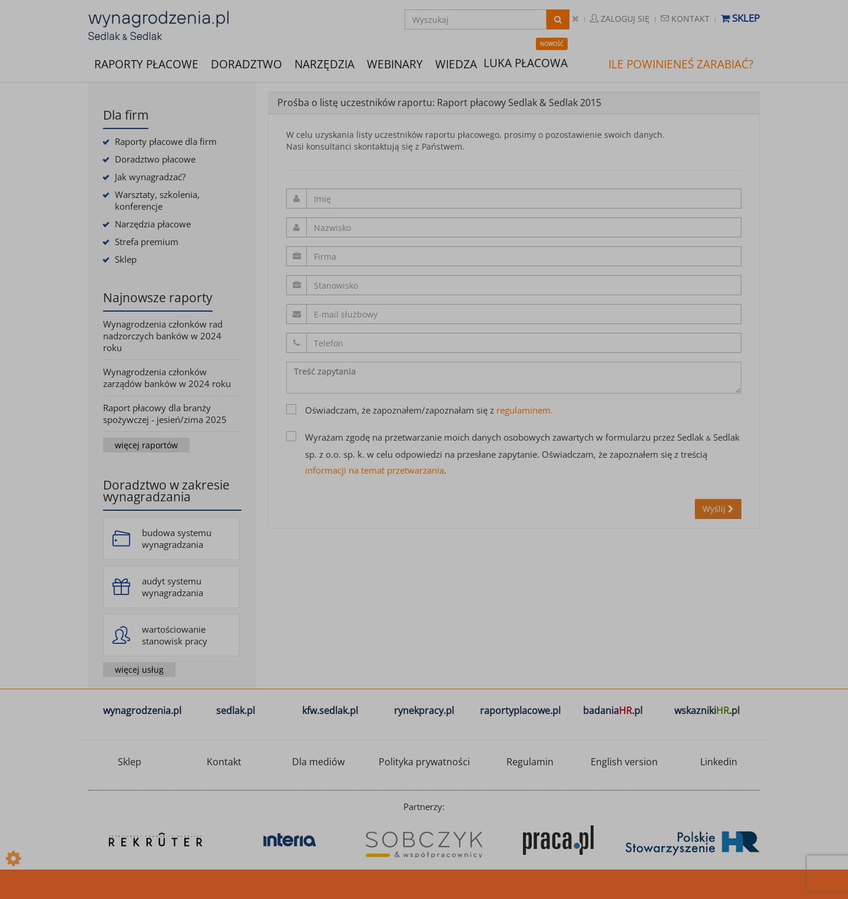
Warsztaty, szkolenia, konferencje (157, 200)
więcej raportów (146, 445)
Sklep (740, 18)
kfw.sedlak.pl (330, 710)
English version (624, 761)
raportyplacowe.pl (520, 710)
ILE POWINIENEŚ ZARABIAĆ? (680, 64)
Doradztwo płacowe (155, 159)
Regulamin (530, 761)
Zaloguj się (620, 18)
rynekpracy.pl (424, 710)
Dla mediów (318, 761)
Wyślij (718, 508)
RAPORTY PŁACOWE (146, 63)
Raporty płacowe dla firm (166, 141)
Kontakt (685, 18)
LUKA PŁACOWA (525, 63)
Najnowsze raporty (158, 297)
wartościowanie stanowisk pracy (174, 635)
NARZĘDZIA (324, 63)
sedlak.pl (235, 710)
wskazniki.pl (707, 710)
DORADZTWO (246, 64)
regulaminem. (524, 410)
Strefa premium (146, 241)
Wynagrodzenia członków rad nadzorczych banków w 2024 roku (163, 335)
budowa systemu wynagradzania (176, 538)
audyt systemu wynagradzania (172, 587)
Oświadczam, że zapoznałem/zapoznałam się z (419, 410)
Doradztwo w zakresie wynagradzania (166, 491)
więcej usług (139, 669)
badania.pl (612, 710)
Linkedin (718, 761)
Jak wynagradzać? (150, 177)
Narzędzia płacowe (153, 224)
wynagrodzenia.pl (142, 710)
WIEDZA (456, 64)
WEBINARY (395, 63)
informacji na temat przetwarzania (374, 470)
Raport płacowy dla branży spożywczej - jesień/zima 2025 (165, 413)
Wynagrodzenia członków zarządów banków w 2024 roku (167, 377)
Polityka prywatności (424, 761)
